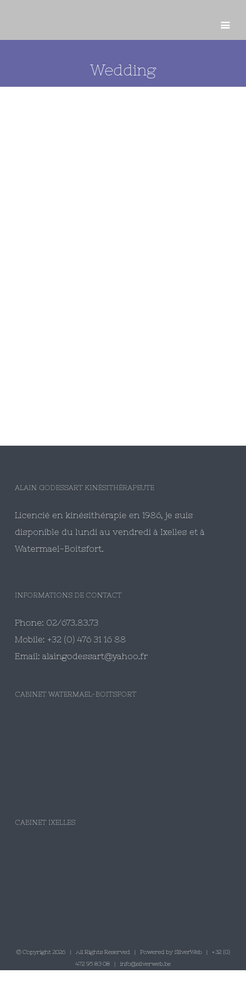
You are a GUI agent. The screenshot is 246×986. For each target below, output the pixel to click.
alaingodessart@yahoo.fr (95, 656)
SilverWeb (188, 952)
